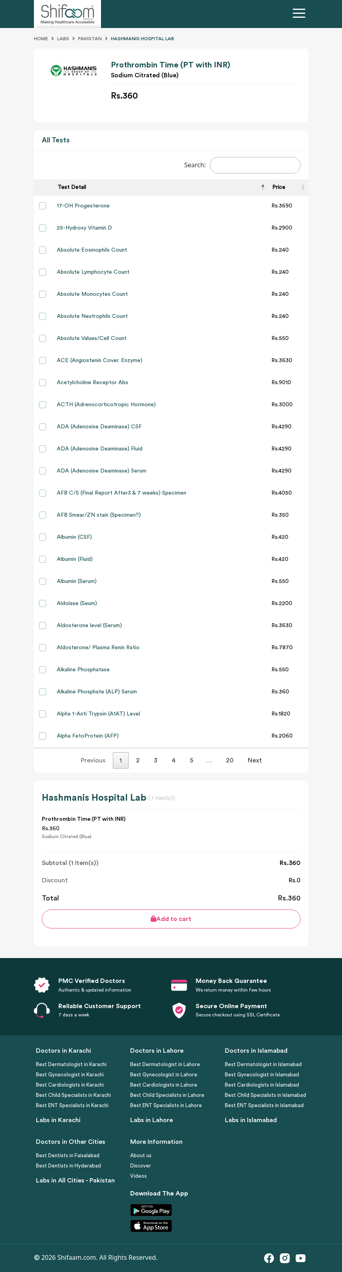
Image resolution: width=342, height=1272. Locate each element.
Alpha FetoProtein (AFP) (88, 736)
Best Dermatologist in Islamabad (263, 1064)
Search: (242, 165)
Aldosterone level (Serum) (89, 625)
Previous (93, 760)
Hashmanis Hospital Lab (142, 38)
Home (41, 38)
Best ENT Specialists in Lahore (166, 1105)
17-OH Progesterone (83, 206)
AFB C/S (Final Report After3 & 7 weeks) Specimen (121, 493)
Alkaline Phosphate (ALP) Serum (97, 692)
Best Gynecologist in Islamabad (262, 1074)
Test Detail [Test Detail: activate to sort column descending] (72, 187)
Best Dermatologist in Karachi (71, 1064)
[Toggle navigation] (300, 14)
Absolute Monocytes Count (92, 294)
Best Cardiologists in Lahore (163, 1084)
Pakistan (90, 38)
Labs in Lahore (151, 1120)
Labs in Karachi (58, 1120)
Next (255, 760)
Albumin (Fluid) (75, 559)
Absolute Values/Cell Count (92, 338)
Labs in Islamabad (251, 1120)
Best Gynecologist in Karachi (70, 1074)
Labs (63, 38)
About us (140, 1155)
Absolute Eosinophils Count (92, 250)
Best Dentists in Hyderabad (68, 1165)
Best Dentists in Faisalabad (67, 1155)
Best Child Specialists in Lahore (167, 1095)
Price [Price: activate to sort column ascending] (278, 187)
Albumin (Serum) (77, 581)
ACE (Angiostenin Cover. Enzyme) (99, 360)
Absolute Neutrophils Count (92, 316)
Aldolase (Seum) (77, 603)
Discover (140, 1165)
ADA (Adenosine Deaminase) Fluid (99, 449)
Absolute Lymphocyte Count (93, 272)
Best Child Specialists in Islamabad (265, 1095)
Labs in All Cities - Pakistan (75, 1180)
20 (230, 760)
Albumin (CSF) (74, 537)
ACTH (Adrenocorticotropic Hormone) (106, 404)
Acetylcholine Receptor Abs (92, 382)
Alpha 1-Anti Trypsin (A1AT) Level (98, 714)
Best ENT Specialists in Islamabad (264, 1105)
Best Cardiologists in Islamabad (262, 1084)
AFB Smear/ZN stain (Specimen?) (99, 515)
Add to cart (171, 918)
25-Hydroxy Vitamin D (84, 228)
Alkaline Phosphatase (83, 669)
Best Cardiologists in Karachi (70, 1084)
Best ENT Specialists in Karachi (72, 1105)
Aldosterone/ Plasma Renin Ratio (98, 647)
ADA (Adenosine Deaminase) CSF (99, 427)
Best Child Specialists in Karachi (73, 1095)
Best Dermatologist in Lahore (165, 1064)
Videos (138, 1176)
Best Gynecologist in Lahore (163, 1074)
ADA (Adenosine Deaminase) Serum (101, 471)
